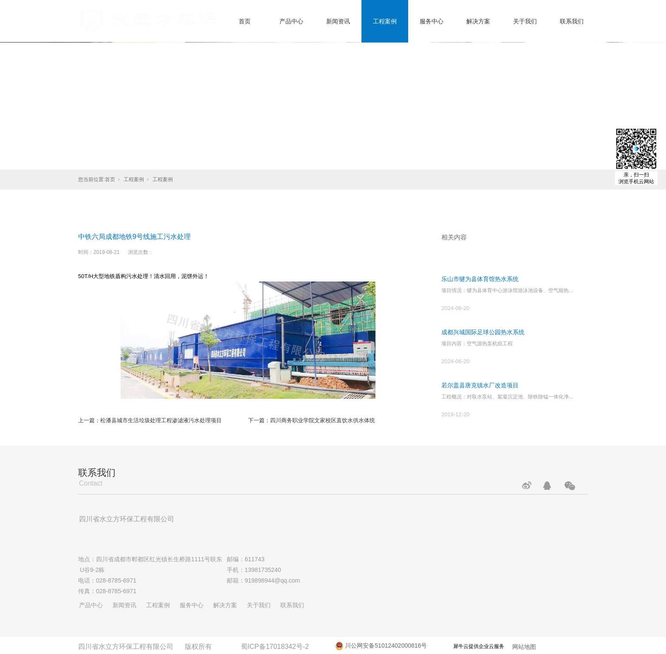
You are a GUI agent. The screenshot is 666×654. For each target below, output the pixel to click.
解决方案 (478, 21)
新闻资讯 (338, 21)
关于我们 (525, 21)
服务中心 (431, 21)
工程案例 (385, 21)
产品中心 (291, 21)
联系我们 (572, 21)
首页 (245, 21)
